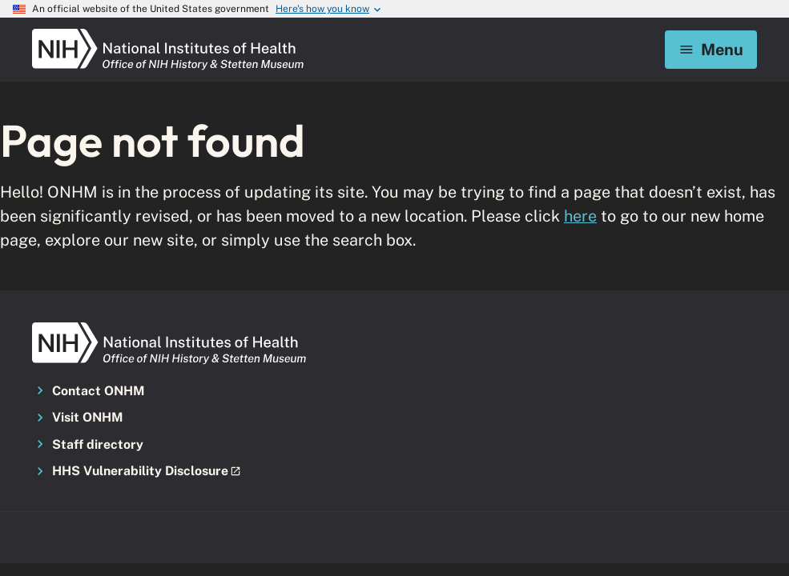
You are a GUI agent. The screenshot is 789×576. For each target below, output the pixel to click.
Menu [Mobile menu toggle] (710, 49)
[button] (146, 472)
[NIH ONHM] (168, 33)
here (580, 215)
